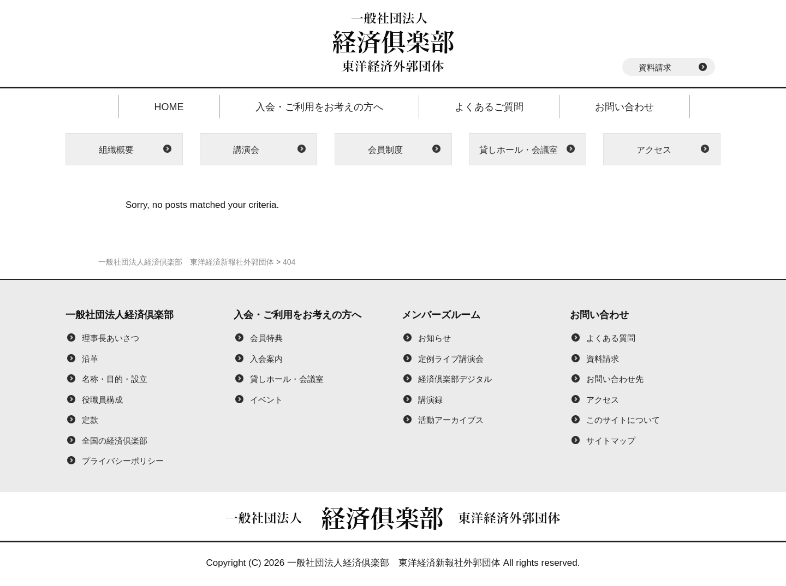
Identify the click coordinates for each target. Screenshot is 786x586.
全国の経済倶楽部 (114, 440)
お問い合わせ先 (615, 379)
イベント (266, 399)
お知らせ (434, 338)
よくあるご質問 (489, 106)
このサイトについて (623, 419)
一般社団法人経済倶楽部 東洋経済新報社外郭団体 (394, 563)
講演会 (246, 149)
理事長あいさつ (110, 338)
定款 (90, 419)
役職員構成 (102, 399)
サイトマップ (610, 440)
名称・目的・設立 (114, 379)
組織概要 (116, 149)
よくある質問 (610, 338)
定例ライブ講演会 (451, 358)
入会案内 (266, 358)
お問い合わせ (624, 106)
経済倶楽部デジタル (455, 379)
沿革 (90, 358)
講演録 (430, 399)
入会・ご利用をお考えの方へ (319, 106)
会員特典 (266, 338)
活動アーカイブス (451, 419)
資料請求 (655, 67)
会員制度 (385, 149)
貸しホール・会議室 (518, 149)
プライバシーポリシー (123, 460)
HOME (169, 106)
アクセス (653, 149)
